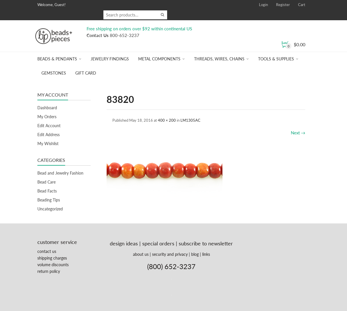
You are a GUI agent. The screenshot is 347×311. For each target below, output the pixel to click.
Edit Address (48, 134)
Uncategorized (50, 208)
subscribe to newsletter (206, 243)
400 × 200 (167, 120)
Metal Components (159, 58)
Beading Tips (48, 199)
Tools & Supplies (276, 58)
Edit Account (49, 125)
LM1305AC (190, 120)
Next (298, 132)
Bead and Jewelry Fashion (60, 173)
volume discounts (53, 264)
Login (263, 4)
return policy (48, 271)
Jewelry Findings (110, 58)
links (206, 254)
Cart (301, 4)
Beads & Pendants (57, 58)
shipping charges (52, 258)
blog (195, 254)
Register (283, 4)
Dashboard (47, 107)
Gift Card (85, 73)
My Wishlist (48, 143)
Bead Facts (47, 190)
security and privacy (170, 254)
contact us (46, 251)
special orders (158, 243)
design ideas (124, 243)
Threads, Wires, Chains (219, 58)
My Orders (46, 116)
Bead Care (46, 181)
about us (141, 254)
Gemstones (53, 73)
